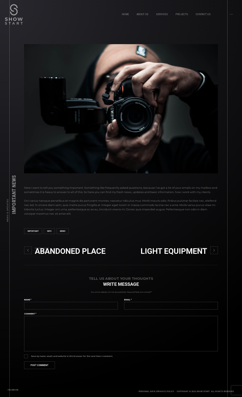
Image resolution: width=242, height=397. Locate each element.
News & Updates (7, 210)
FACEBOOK (13, 390)
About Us (142, 14)
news (62, 232)
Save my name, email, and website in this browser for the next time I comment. (72, 357)
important (33, 232)
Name (27, 301)
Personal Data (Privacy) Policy (156, 391)
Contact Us (203, 14)
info (49, 232)
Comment (30, 315)
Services (162, 14)
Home (125, 14)
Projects (181, 14)
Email (128, 301)
